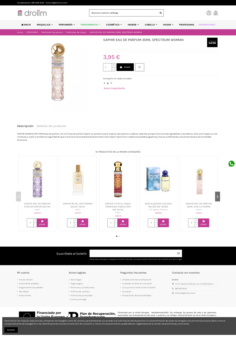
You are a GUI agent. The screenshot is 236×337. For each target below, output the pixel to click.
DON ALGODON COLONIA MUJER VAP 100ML (158, 205)
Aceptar (11, 330)
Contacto (126, 291)
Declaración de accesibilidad (136, 295)
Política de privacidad (81, 295)
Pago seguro (77, 283)
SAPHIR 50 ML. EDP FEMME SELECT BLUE (78, 205)
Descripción (25, 126)
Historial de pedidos (29, 283)
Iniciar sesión (26, 279)
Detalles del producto (51, 126)
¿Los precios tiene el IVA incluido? (139, 287)
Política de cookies (80, 291)
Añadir (125, 67)
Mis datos (24, 291)
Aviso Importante (114, 88)
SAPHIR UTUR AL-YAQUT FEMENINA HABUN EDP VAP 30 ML (118, 206)
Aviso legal (76, 279)
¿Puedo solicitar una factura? (136, 279)
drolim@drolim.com (185, 293)
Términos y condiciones (82, 287)
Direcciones (25, 295)
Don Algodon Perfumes (158, 209)
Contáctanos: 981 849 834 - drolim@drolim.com (42, 2)
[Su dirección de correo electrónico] (132, 253)
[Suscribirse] (178, 253)
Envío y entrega (78, 299)
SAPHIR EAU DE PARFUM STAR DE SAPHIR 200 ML (37, 205)
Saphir (37, 209)
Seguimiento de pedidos (31, 287)
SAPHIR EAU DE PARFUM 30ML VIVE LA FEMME (199, 205)
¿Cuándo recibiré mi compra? (137, 283)
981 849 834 (181, 288)
